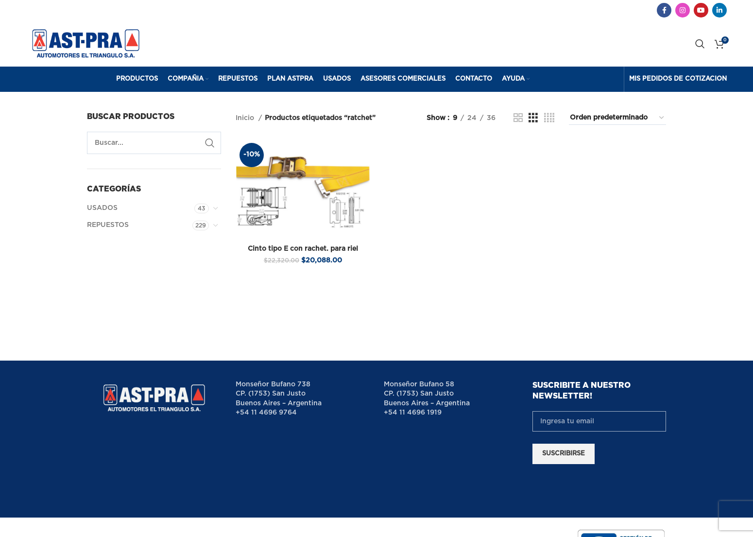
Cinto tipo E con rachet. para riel (302, 253)
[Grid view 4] (549, 123)
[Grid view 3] (533, 123)
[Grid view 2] (518, 123)
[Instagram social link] (682, 10)
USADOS (102, 212)
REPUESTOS (108, 229)
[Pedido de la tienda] (617, 123)
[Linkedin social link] (719, 10)
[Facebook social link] (664, 10)
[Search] (700, 46)
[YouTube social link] (701, 10)
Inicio (246, 123)
